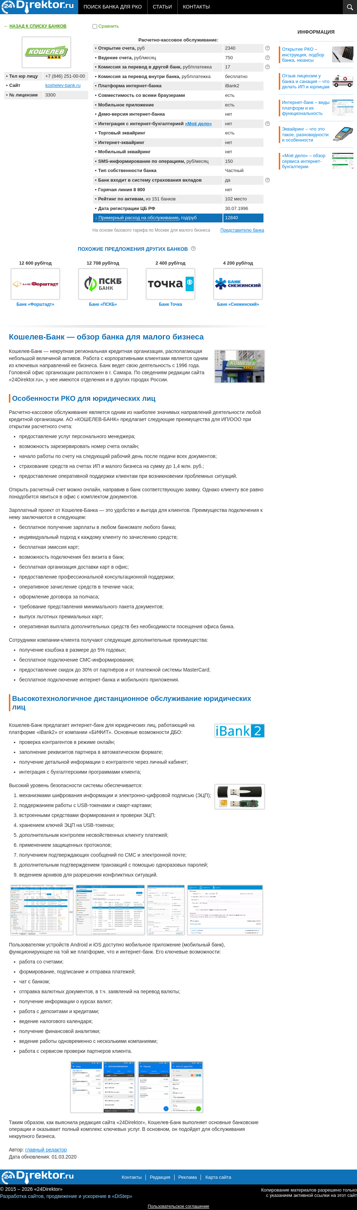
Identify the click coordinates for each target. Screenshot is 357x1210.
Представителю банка (242, 230)
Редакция (160, 1177)
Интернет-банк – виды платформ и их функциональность (306, 108)
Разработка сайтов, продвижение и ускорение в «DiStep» (66, 1196)
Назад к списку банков (38, 26)
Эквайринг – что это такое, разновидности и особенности (305, 134)
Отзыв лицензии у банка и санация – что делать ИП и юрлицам (305, 81)
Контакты (196, 7)
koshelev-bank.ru (62, 85)
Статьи (162, 7)
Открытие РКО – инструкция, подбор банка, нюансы (303, 54)
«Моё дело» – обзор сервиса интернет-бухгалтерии (303, 161)
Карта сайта (218, 1177)
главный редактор (46, 1150)
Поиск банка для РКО (113, 7)
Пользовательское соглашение (178, 1206)
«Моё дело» (198, 123)
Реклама (187, 1177)
